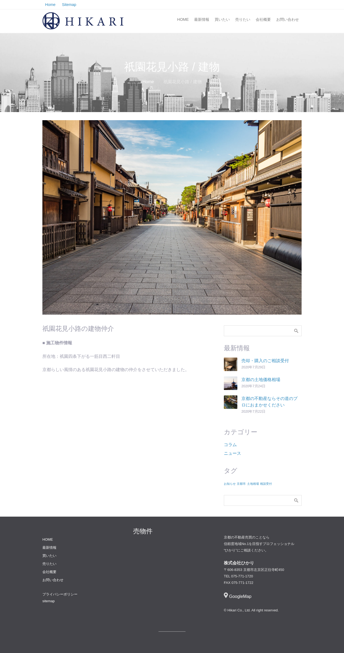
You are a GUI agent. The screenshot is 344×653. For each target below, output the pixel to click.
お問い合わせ (287, 19)
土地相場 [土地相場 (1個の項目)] (253, 483)
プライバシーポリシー (59, 594)
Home (148, 81)
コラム (230, 444)
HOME (183, 19)
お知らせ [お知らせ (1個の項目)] (230, 483)
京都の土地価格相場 (260, 379)
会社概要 (263, 19)
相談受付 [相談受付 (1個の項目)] (266, 483)
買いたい (222, 19)
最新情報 (201, 19)
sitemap (48, 601)
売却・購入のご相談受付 (265, 360)
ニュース (232, 453)
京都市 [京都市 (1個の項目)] (241, 483)
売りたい (242, 19)
